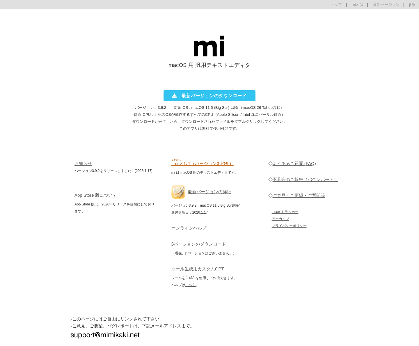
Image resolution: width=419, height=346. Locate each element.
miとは (357, 4)
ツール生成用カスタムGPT (197, 268)
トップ (336, 4)
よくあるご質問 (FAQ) (294, 163)
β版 (412, 4)
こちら (190, 285)
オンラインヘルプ (188, 228)
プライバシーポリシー (289, 226)
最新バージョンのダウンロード (209, 95)
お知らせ (83, 163)
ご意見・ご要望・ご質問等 (299, 195)
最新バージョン (386, 4)
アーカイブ (280, 219)
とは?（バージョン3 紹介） (202, 163)
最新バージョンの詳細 (209, 191)
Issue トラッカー (285, 212)
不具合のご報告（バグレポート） (305, 179)
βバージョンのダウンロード (198, 244)
